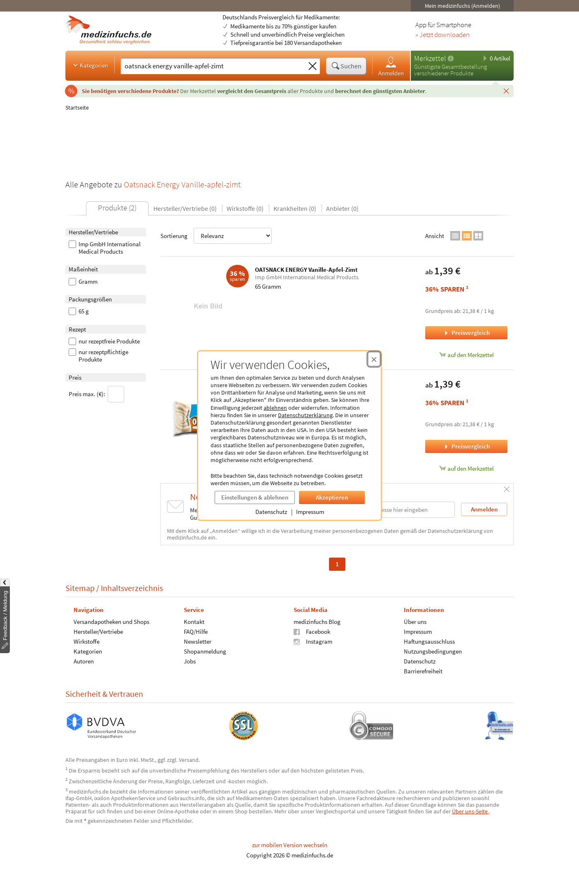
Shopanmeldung (205, 651)
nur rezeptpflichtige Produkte (98, 355)
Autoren (84, 661)
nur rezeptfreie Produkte (104, 341)
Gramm (83, 281)
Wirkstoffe (87, 641)
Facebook (312, 631)
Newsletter (197, 641)
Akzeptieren (332, 497)
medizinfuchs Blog (317, 622)
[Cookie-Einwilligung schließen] (374, 359)
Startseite (77, 107)
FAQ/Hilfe (196, 631)
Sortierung (216, 236)
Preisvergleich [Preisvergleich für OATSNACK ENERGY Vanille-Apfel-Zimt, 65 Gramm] (466, 332)
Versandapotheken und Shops (111, 622)
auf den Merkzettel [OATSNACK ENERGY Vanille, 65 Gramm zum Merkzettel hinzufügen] (466, 468)
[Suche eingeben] (212, 66)
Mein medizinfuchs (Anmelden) (462, 5)
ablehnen (275, 407)
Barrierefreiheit (423, 671)
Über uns (415, 622)
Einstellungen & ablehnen (254, 497)
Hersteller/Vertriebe (98, 631)
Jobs (190, 661)
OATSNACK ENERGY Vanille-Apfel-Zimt (306, 269)
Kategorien (90, 65)
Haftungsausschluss (429, 641)
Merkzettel (430, 58)
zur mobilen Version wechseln (289, 844)
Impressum (310, 512)
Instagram (313, 641)
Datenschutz (271, 512)
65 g (79, 311)
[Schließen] (506, 90)
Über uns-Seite (470, 811)
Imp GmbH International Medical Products (105, 248)
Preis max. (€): (96, 394)
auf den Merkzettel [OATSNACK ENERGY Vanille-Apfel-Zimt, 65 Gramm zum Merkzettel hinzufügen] (466, 355)
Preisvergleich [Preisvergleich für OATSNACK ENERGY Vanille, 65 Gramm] (466, 446)
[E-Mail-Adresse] (402, 510)
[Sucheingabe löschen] (312, 66)
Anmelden (391, 66)
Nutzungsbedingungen (433, 651)
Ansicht (434, 235)
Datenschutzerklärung (305, 415)
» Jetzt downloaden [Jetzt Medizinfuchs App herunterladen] (442, 35)
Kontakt (194, 622)
